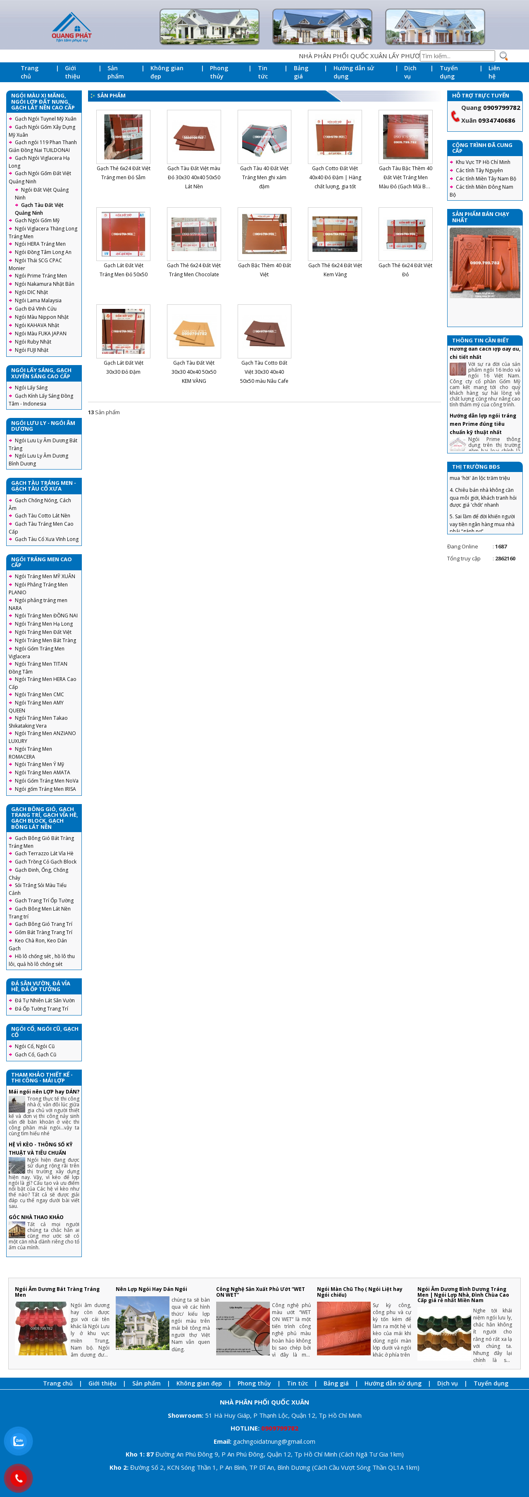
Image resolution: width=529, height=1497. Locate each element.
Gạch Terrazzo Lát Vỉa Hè (44, 853)
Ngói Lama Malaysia (38, 300)
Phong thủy (219, 72)
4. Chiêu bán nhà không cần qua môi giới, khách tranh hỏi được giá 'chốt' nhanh (483, 509)
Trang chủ (29, 72)
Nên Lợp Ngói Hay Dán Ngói (151, 1289)
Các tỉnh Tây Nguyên (479, 170)
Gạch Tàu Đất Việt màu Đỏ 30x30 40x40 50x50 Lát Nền (193, 177)
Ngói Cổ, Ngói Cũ (35, 1046)
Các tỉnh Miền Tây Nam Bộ (486, 178)
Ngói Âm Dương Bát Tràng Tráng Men (57, 1292)
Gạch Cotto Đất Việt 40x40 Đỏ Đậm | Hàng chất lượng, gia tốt (335, 177)
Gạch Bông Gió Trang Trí (43, 924)
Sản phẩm (115, 72)
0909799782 (501, 107)
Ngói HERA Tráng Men (40, 243)
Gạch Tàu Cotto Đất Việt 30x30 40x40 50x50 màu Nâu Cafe (264, 371)
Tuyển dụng (449, 72)
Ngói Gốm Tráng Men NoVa (47, 780)
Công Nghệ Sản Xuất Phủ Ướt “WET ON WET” (260, 1292)
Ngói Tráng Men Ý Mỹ (39, 764)
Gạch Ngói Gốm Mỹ (37, 220)
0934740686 (496, 120)
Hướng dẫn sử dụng (354, 72)
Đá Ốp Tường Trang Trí (41, 1008)
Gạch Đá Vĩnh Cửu (36, 308)
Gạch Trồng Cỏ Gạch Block (45, 861)
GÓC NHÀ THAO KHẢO (36, 1217)
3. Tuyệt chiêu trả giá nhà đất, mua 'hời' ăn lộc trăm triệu (483, 485)
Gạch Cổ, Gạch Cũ (35, 1054)
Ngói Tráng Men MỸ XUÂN (45, 576)
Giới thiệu (72, 72)
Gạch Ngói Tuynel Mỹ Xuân (45, 118)
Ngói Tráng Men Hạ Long (44, 623)
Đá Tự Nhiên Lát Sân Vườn (45, 1000)
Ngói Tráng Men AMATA (42, 772)
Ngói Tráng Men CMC (39, 694)
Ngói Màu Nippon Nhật (42, 316)
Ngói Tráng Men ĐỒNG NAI (46, 615)
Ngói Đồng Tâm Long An (43, 252)
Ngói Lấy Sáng (31, 387)
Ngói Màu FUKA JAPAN (41, 333)
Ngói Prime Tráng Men (41, 275)
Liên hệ (494, 72)
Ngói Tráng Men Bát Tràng (45, 640)
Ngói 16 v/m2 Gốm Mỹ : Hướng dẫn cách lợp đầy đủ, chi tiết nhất (485, 360)
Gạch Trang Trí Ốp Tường (44, 900)
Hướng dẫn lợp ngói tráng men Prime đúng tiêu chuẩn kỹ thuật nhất (483, 435)
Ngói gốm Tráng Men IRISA (45, 788)
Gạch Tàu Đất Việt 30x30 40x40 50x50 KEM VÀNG (194, 371)
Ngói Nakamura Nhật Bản (44, 283)
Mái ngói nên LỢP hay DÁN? (44, 1091)
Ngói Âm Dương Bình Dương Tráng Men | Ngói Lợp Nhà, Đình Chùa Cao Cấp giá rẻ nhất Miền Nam (463, 1294)
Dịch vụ (410, 72)
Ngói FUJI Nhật (31, 349)
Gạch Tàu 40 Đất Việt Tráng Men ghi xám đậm (264, 177)
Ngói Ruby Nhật (33, 341)
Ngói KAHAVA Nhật (37, 325)
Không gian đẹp (166, 72)
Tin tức (263, 72)
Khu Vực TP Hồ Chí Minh (483, 162)
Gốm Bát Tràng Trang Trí (43, 932)
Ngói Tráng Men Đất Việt (43, 632)
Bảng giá (301, 72)
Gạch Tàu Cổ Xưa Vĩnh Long (47, 539)
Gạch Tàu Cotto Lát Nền (42, 515)
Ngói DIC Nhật (31, 292)
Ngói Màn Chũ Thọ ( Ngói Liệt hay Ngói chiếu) (360, 1292)
